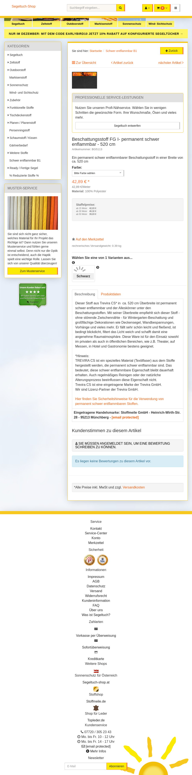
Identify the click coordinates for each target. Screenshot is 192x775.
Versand (96, 591)
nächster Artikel (170, 63)
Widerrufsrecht (96, 596)
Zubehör (14, 100)
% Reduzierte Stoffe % (23, 175)
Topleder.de (96, 720)
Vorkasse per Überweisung (96, 635)
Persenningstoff (19, 130)
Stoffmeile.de (96, 701)
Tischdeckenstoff (19, 115)
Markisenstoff (103, 23)
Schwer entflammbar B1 (24, 160)
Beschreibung (85, 294)
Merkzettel (96, 543)
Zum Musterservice (32, 271)
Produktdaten (111, 294)
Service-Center (96, 533)
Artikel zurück (123, 63)
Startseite (96, 51)
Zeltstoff (46, 23)
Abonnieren (116, 766)
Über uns (96, 610)
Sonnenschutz (132, 23)
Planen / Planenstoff (22, 122)
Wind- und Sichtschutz (23, 92)
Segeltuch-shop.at (96, 682)
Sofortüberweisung (96, 647)
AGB (96, 581)
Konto (96, 538)
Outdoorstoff (75, 23)
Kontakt (96, 528)
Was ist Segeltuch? (96, 615)
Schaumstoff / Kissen (22, 138)
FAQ (96, 605)
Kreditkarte (96, 659)
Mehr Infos (98, 751)
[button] (176, 8)
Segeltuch (18, 23)
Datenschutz (96, 586)
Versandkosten (134, 487)
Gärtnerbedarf (18, 145)
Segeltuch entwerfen (127, 125)
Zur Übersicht (86, 63)
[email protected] (125, 417)
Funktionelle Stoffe (21, 107)
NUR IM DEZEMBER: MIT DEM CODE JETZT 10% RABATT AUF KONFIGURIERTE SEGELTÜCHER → (96, 33)
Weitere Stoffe (18, 153)
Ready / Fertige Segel (23, 168)
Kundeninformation (96, 600)
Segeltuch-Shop (24, 6)
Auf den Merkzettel (90, 239)
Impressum (96, 577)
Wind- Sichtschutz (160, 23)
